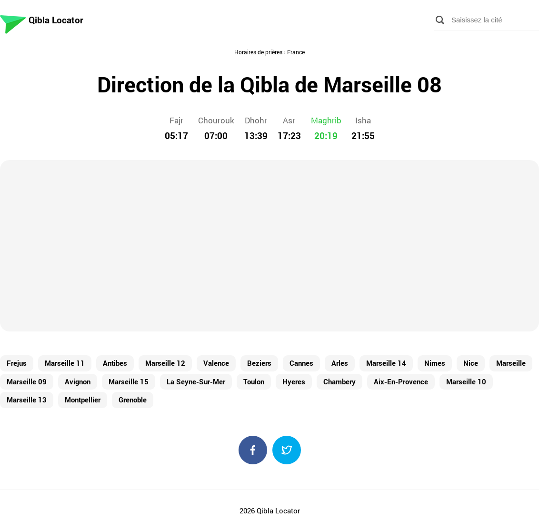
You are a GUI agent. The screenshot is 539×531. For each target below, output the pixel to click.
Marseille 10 (466, 381)
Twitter (286, 450)
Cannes (301, 363)
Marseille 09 (27, 381)
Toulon (253, 381)
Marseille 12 (165, 363)
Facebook (253, 450)
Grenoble (133, 399)
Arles (339, 363)
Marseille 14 (386, 363)
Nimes (434, 363)
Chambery (339, 381)
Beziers (259, 363)
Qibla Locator (56, 20)
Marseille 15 (129, 381)
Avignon (77, 381)
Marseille (511, 363)
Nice (470, 363)
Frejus (17, 363)
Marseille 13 (27, 399)
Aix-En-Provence (401, 381)
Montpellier (82, 399)
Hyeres (293, 381)
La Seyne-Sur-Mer (196, 381)
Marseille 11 (65, 363)
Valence (216, 363)
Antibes (115, 363)
